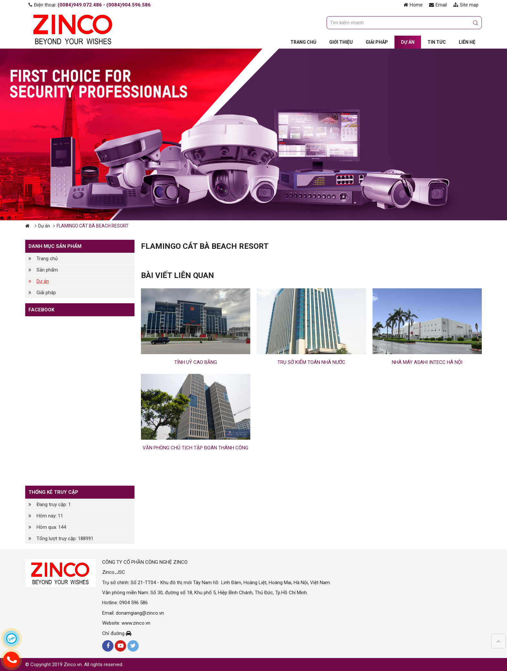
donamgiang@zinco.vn (140, 613)
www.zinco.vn (136, 623)
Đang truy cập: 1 (54, 504)
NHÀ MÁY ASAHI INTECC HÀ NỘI (427, 362)
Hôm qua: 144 (51, 527)
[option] (253, 134)
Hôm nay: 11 (50, 516)
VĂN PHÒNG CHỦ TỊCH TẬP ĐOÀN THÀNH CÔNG (195, 448)
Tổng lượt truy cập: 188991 (65, 538)
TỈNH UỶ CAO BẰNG (195, 362)
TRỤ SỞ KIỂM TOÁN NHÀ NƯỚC (311, 362)
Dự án (44, 225)
